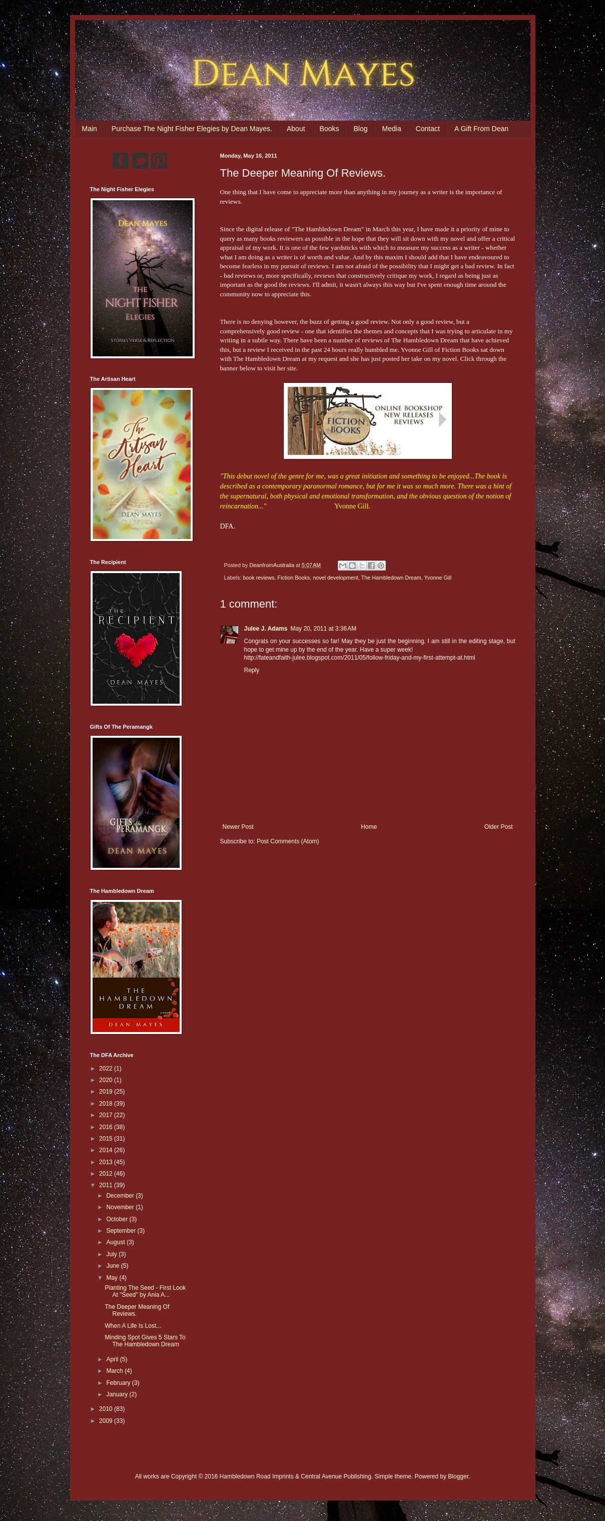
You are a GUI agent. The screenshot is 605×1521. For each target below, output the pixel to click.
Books (329, 129)
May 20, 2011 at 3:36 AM (323, 628)
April (113, 1359)
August (116, 1242)
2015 (106, 1138)
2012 (106, 1173)
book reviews (258, 578)
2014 (106, 1150)
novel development (335, 578)
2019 (106, 1091)
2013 (106, 1162)
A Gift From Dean (481, 129)
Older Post (498, 826)
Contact (428, 129)
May (112, 1277)
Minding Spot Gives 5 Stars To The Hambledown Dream (145, 1341)
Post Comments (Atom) (288, 841)
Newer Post (238, 826)
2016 (106, 1127)
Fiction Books (293, 578)
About (296, 129)
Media (391, 129)
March (115, 1370)
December (121, 1195)
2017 (106, 1115)
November (121, 1207)
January (117, 1394)
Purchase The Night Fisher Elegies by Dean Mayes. (192, 129)
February (119, 1382)
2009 (106, 1420)
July (112, 1254)
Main (89, 129)
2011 (106, 1185)
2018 (106, 1103)
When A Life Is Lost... (133, 1325)
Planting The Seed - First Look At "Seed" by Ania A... (145, 1291)
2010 (106, 1408)
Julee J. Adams (266, 628)
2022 (106, 1068)
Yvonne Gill (437, 578)
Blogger (458, 1476)
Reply (252, 670)
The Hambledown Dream (391, 578)
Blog (361, 129)
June (113, 1265)
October (117, 1219)
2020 (106, 1080)
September (121, 1230)
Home (369, 826)
